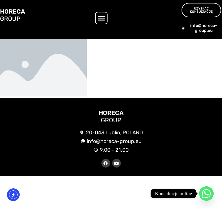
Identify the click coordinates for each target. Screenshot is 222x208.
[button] (101, 18)
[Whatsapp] (206, 193)
